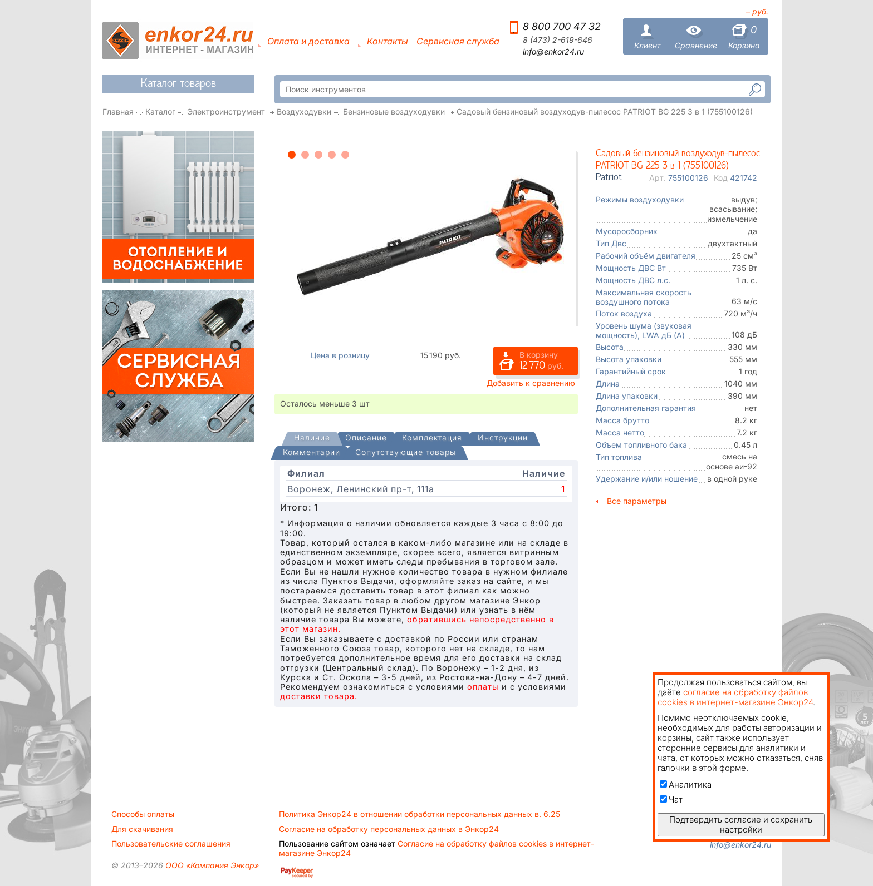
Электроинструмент (226, 111)
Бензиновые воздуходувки (394, 111)
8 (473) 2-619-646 (557, 40)
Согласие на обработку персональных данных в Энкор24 (389, 829)
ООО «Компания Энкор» (211, 865)
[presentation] (312, 439)
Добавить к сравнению (531, 383)
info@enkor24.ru (553, 51)
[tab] (312, 439)
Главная (118, 111)
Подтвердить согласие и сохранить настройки (740, 824)
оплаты (483, 686)
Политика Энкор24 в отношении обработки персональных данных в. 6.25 (419, 814)
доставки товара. (318, 696)
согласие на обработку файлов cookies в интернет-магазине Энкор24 (735, 697)
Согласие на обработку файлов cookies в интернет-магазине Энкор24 (436, 848)
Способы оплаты (142, 814)
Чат (671, 799)
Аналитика (686, 784)
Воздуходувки (304, 111)
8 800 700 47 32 (562, 26)
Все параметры (636, 501)
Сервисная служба (457, 41)
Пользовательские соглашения (170, 843)
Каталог (160, 111)
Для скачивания (142, 829)
